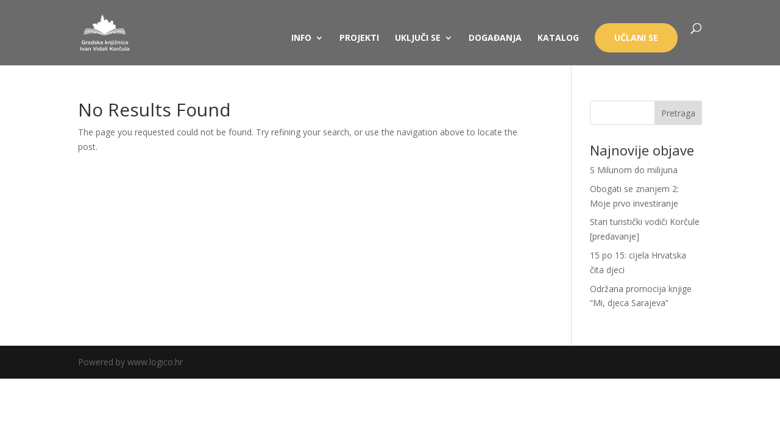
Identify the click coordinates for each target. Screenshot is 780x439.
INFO (301, 38)
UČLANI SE (636, 37)
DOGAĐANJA (495, 38)
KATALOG (558, 38)
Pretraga (678, 113)
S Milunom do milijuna (634, 170)
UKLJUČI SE (418, 38)
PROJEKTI (359, 38)
